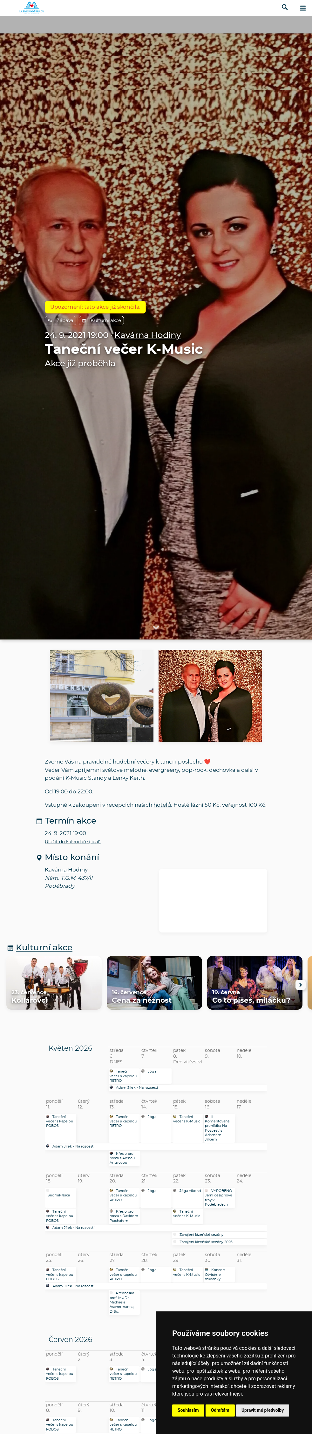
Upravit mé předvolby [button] (262, 1410)
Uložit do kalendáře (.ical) (73, 842)
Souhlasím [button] (188, 1410)
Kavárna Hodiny (147, 336)
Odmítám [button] (220, 1410)
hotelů (162, 805)
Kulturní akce (101, 320)
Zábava (60, 320)
